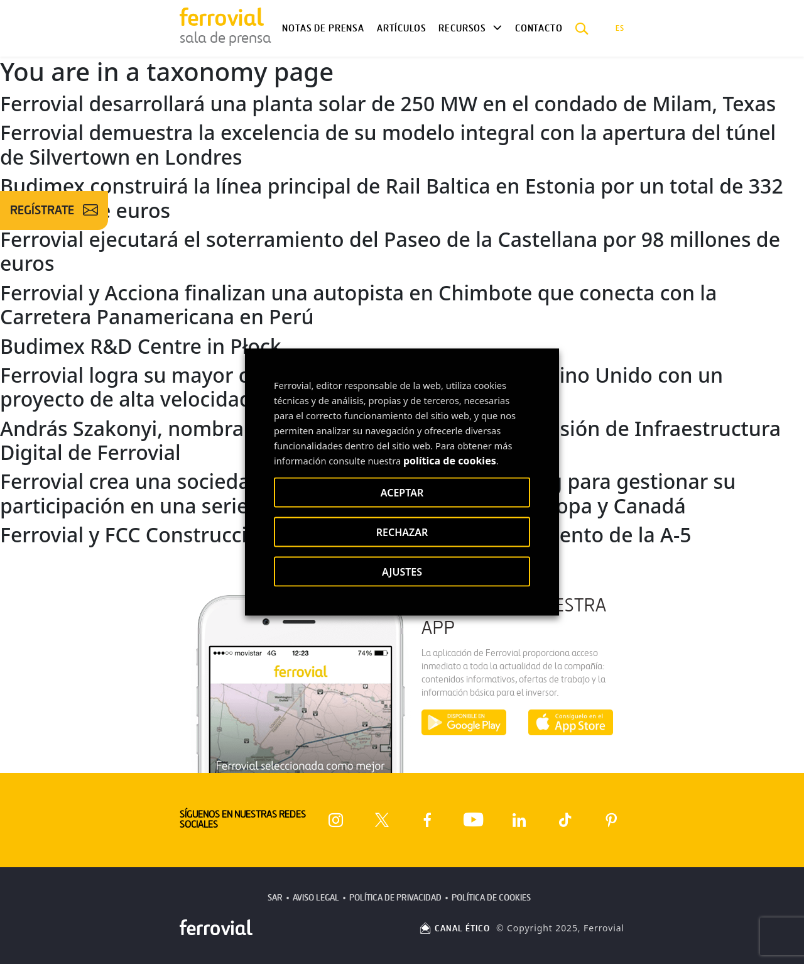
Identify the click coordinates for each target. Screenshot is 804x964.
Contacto (539, 28)
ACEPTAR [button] (402, 493)
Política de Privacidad (395, 897)
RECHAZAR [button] (402, 532)
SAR (275, 897)
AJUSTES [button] (402, 572)
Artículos (401, 28)
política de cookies (449, 461)
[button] (582, 28)
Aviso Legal (316, 897)
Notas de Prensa (323, 28)
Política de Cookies (491, 897)
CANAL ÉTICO (454, 928)
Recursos (462, 28)
